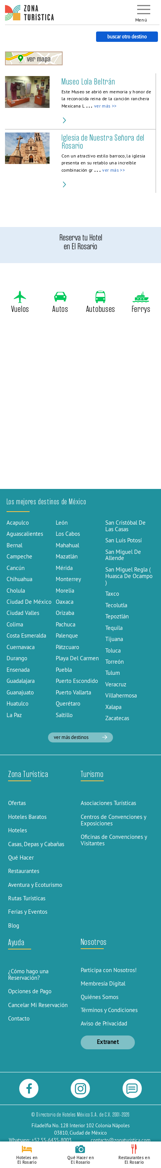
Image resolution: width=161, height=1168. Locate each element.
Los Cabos (68, 533)
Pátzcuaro (67, 647)
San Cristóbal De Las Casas (125, 526)
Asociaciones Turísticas (108, 803)
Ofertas (17, 803)
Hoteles (17, 830)
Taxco (112, 593)
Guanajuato (20, 692)
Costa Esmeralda (26, 635)
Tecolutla (116, 605)
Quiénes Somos (99, 997)
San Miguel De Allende (123, 555)
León (62, 522)
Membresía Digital (103, 983)
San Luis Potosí (123, 540)
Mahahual (67, 545)
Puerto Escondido (77, 680)
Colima (15, 624)
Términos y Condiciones (109, 1010)
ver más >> (105, 106)
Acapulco (18, 522)
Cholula (16, 590)
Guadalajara (21, 680)
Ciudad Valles (23, 612)
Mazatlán (67, 556)
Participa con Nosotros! (109, 970)
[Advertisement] (80, 405)
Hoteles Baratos (27, 816)
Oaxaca (64, 601)
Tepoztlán (117, 616)
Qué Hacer (21, 857)
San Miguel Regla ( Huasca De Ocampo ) (129, 576)
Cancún (16, 568)
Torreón (114, 661)
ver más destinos (80, 737)
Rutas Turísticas (26, 898)
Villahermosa (121, 695)
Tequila (114, 627)
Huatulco (17, 703)
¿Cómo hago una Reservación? (28, 974)
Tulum (112, 672)
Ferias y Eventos (27, 911)
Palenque (67, 635)
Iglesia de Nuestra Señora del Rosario (102, 142)
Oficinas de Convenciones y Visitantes (114, 840)
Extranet (108, 1041)
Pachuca (65, 624)
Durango (17, 658)
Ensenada (18, 669)
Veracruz (115, 684)
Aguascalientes (25, 533)
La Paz (14, 715)
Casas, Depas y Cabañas (36, 844)
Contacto (19, 1018)
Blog (13, 925)
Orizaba (65, 612)
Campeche (19, 556)
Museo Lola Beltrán (88, 81)
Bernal (14, 545)
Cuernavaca (21, 647)
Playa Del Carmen (77, 658)
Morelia (65, 590)
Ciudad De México (29, 601)
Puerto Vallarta (73, 692)
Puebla (64, 669)
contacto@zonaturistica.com (121, 1140)
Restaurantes (23, 871)
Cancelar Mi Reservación (38, 1005)
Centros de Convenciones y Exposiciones (113, 820)
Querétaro (68, 703)
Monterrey (68, 579)
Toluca (113, 650)
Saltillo (64, 715)
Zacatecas (117, 718)
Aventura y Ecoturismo (35, 884)
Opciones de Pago (29, 991)
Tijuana (114, 639)
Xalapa (113, 707)
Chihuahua (19, 579)
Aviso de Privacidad (104, 1023)
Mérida (64, 568)
